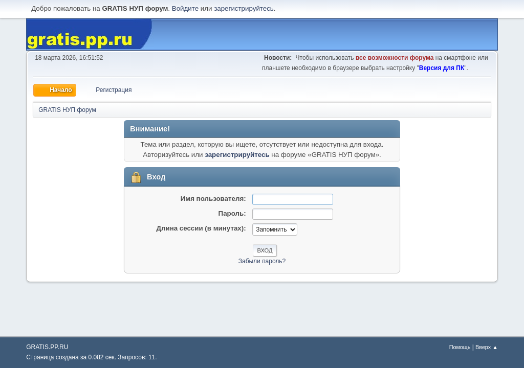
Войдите (185, 8)
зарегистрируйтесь (244, 8)
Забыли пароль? (262, 261)
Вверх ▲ (486, 347)
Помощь (460, 347)
